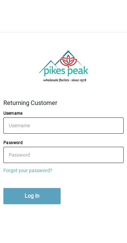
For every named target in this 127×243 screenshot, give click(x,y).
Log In (32, 196)
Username (12, 113)
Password (13, 142)
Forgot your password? (27, 170)
